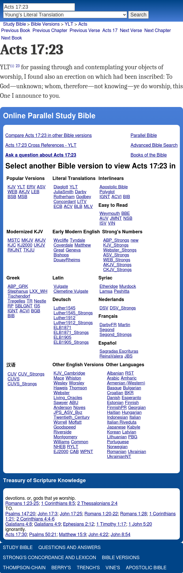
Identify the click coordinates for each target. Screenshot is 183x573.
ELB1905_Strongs (71, 342)
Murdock (127, 286)
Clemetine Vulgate (71, 291)
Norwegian (117, 447)
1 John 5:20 (140, 524)
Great (59, 250)
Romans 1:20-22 (101, 514)
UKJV (39, 245)
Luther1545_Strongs (73, 313)
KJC (11, 245)
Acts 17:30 (16, 534)
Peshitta (121, 291)
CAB (74, 452)
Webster (62, 393)
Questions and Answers (69, 547)
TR (29, 301)
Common (79, 442)
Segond (106, 330)
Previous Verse (85, 30)
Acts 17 (110, 30)
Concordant (65, 202)
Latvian (129, 432)
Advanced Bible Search (154, 145)
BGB (35, 311)
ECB (58, 206)
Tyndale (77, 240)
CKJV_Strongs (117, 270)
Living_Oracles (68, 398)
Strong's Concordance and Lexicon (49, 557)
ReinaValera (111, 356)
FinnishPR (117, 407)
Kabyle (133, 427)
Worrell (60, 422)
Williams (62, 442)
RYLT (72, 447)
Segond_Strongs (115, 334)
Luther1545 (65, 308)
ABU (73, 403)
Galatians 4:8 (18, 524)
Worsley (76, 383)
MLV (88, 206)
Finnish (132, 403)
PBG (132, 437)
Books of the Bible (149, 155)
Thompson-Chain (24, 568)
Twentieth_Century (72, 417)
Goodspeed (65, 427)
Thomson (78, 388)
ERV (31, 187)
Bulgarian (132, 388)
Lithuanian (117, 437)
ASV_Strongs (116, 255)
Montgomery (66, 437)
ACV (68, 206)
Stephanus (17, 291)
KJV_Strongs (116, 245)
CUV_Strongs (31, 374)
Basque (114, 388)
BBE (125, 213)
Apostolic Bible (146, 568)
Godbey (83, 197)
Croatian (115, 393)
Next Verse (131, 30)
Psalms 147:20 (20, 514)
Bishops (61, 255)
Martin (124, 325)
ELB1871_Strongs (71, 332)
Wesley (60, 383)
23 (18, 65)
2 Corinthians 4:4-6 (35, 519)
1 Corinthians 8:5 (58, 503)
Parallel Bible (144, 135)
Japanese (116, 427)
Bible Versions (45, 24)
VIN (111, 223)
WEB (12, 192)
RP (10, 306)
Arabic (113, 378)
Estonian (115, 403)
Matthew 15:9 (72, 534)
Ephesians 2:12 (78, 524)
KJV (11, 187)
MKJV (27, 240)
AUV (103, 218)
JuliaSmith (63, 192)
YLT (21, 187)
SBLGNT (24, 306)
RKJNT (14, 250)
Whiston (73, 378)
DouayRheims (67, 260)
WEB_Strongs (116, 260)
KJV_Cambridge (69, 373)
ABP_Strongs (116, 240)
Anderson (63, 407)
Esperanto (131, 398)
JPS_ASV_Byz (68, 412)
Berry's (61, 568)
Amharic (129, 378)
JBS (128, 356)
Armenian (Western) (126, 383)
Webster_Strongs (120, 250)
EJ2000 (61, 452)
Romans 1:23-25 (22, 503)
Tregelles (16, 301)
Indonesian (117, 417)
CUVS (13, 379)
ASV (41, 187)
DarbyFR (108, 325)
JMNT (116, 218)
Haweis (61, 388)
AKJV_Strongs (117, 265)
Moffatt (75, 422)
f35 (37, 306)
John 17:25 (71, 514)
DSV (103, 308)
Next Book (11, 38)
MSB (22, 197)
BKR (128, 393)
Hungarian (132, 412)
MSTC (13, 240)
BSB (11, 197)
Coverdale (63, 245)
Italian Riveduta (121, 422)
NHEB (60, 447)
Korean (114, 432)
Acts (82, 24)
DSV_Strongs (123, 308)
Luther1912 (65, 318)
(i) (12, 65)
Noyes (79, 407)
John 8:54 (121, 534)
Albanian (115, 373)
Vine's (112, 568)
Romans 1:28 (133, 514)
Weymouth (109, 213)
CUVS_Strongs (22, 384)
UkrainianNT (119, 456)
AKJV (24, 192)
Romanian (116, 452)
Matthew (82, 245)
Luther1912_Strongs (73, 323)
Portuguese (118, 442)
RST (129, 373)
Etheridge (108, 286)
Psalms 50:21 (42, 534)
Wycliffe (61, 240)
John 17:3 (47, 514)
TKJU (29, 250)
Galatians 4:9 (47, 524)
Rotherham (64, 197)
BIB (126, 197)
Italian (135, 417)
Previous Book (15, 30)
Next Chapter (157, 30)
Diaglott (61, 187)
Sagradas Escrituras (118, 351)
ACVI (117, 197)
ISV (102, 223)
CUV (12, 374)
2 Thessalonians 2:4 (97, 503)
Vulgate (61, 286)
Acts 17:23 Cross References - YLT (41, 145)
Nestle (40, 301)
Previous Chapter (50, 30)
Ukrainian (137, 452)
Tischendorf (18, 296)
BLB (78, 206)
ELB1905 (62, 337)
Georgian (137, 407)
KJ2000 (24, 245)
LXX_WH (38, 291)
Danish (113, 398)
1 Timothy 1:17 (111, 524)
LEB (35, 192)
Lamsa (105, 291)
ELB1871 (62, 328)
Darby (80, 192)
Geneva (73, 250)
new (134, 240)
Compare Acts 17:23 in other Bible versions (48, 135)
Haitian (113, 412)
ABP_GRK (17, 286)
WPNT (86, 452)
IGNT (104, 197)
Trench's (88, 568)
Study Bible (14, 24)
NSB (127, 218)
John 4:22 (98, 534)
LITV (81, 202)
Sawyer (61, 403)
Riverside (62, 432)
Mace (59, 378)
